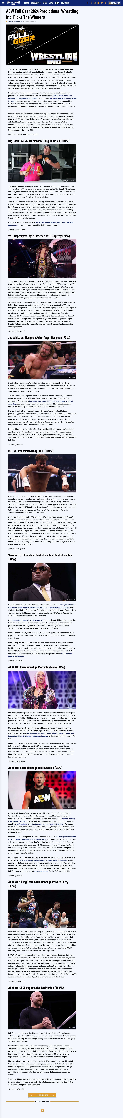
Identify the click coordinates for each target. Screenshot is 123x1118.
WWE (45, 3)
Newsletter (114, 3)
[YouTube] (98, 3)
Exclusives (36, 3)
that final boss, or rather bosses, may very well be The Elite (39, 824)
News (26, 3)
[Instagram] (95, 3)
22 (37, 1095)
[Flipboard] (102, 3)
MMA (57, 3)
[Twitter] (91, 3)
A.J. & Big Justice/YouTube (68, 180)
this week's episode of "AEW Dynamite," (27, 620)
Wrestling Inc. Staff (15, 21)
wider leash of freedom (57, 860)
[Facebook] (88, 3)
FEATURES (65, 3)
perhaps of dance (41, 871)
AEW (51, 3)
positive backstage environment (31, 860)
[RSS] (105, 3)
